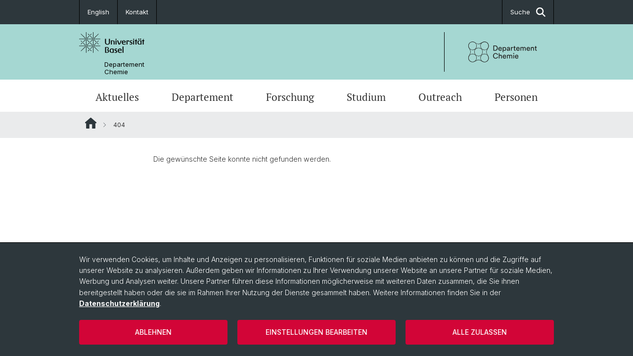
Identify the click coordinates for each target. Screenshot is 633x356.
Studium (366, 97)
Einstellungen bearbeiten (316, 332)
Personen (516, 97)
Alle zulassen (479, 332)
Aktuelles (117, 97)
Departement (202, 97)
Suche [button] (527, 12)
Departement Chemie (124, 68)
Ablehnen (153, 332)
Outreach (440, 97)
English (98, 12)
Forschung (290, 97)
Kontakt (137, 12)
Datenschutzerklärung (119, 303)
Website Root (90, 123)
